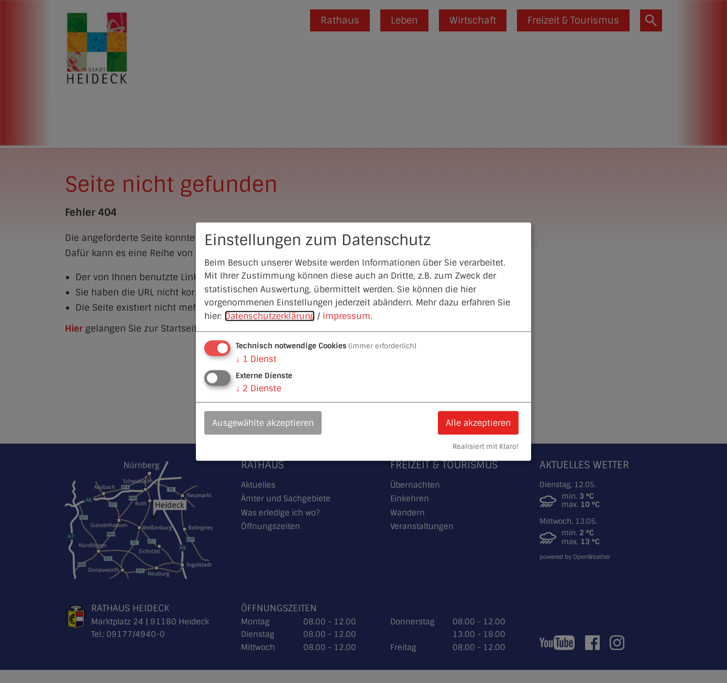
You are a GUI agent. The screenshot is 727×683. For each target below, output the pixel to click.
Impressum (346, 316)
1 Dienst (256, 358)
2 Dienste (258, 387)
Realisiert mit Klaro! (486, 446)
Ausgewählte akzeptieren (263, 422)
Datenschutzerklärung (270, 316)
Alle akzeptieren (478, 422)
